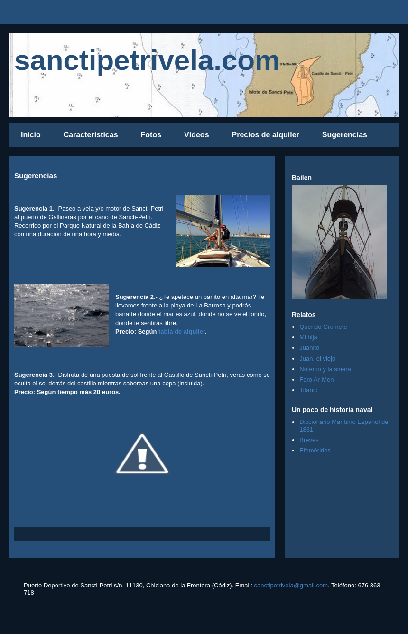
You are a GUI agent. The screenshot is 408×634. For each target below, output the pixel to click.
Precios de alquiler (265, 135)
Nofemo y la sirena (325, 369)
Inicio (31, 135)
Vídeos (196, 135)
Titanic (308, 390)
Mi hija (308, 337)
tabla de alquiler (181, 331)
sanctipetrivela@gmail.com (291, 585)
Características (91, 135)
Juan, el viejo (317, 358)
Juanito (309, 347)
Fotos (151, 135)
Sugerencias (344, 135)
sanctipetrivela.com (147, 60)
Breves (308, 439)
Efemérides (315, 450)
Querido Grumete (323, 326)
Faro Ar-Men (316, 379)
